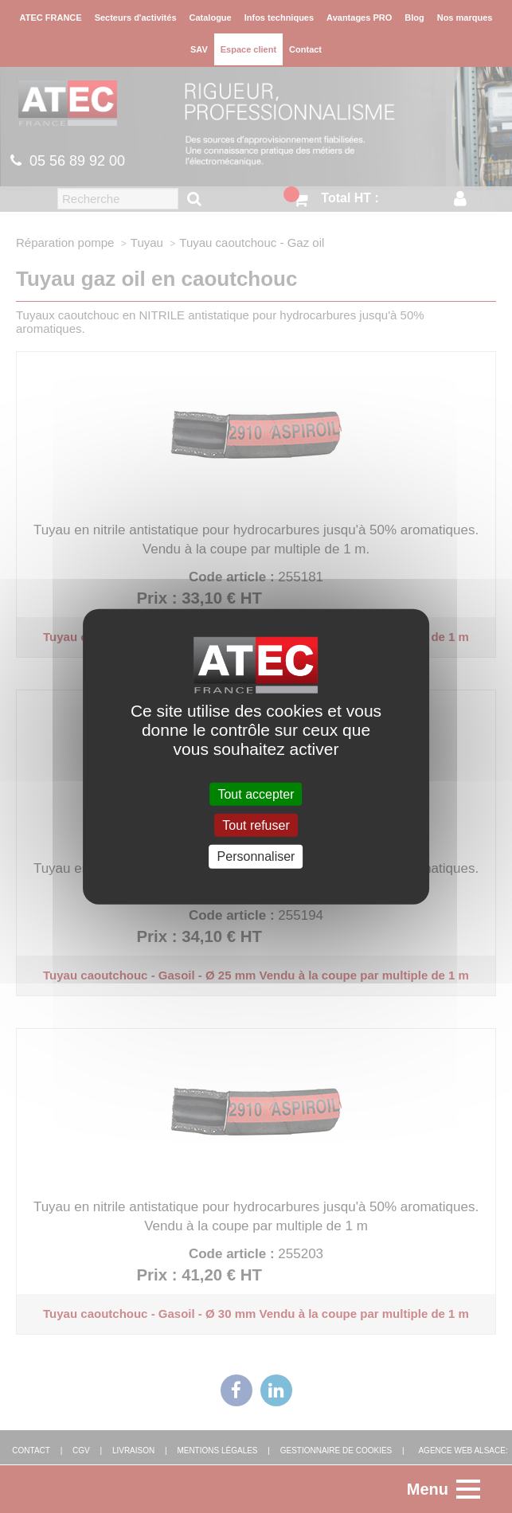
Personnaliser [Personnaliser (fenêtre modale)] (256, 856)
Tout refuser (255, 825)
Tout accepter (255, 794)
